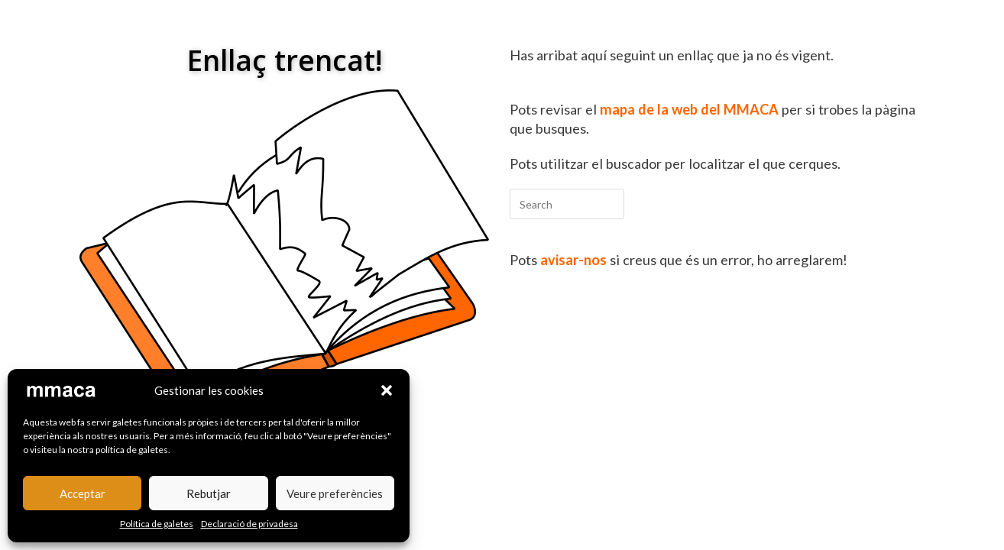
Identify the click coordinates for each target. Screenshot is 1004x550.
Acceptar (82, 493)
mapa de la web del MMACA (689, 109)
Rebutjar (208, 493)
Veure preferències (335, 493)
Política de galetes (156, 523)
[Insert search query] (567, 204)
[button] (386, 390)
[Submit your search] (609, 202)
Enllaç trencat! (284, 59)
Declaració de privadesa (249, 523)
